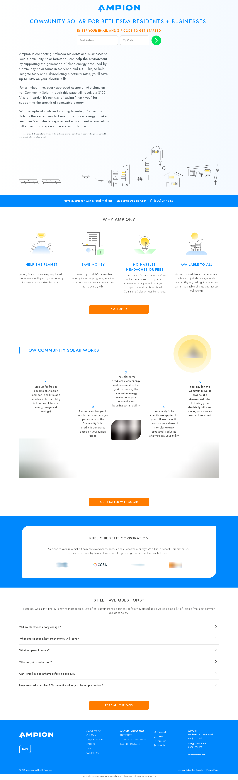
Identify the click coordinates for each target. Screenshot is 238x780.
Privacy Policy (212, 770)
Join (25, 749)
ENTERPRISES (126, 735)
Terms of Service (149, 776)
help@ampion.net (196, 754)
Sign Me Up (119, 309)
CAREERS (91, 744)
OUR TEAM (91, 735)
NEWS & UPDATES (95, 739)
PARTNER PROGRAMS (130, 743)
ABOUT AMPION (94, 730)
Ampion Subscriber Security (190, 770)
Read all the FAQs (119, 705)
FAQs (89, 748)
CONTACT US (93, 752)
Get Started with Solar (119, 502)
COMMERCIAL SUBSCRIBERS (133, 739)
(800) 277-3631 (195, 738)
